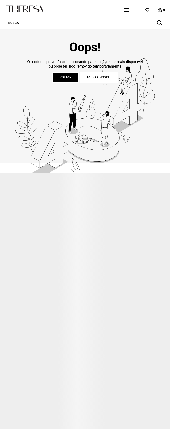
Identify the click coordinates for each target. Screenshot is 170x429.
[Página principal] (25, 9)
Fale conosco (98, 77)
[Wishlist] (147, 10)
